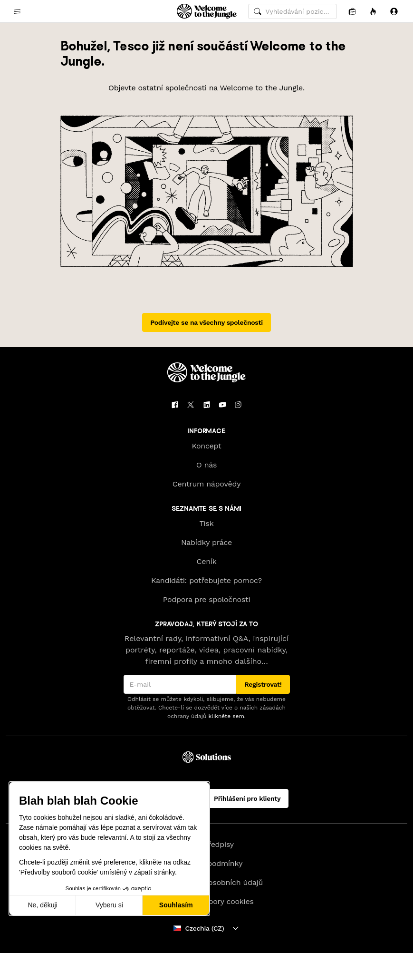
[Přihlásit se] (393, 11)
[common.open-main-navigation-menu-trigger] (17, 11)
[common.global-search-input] (292, 11)
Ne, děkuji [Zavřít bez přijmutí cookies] (42, 905)
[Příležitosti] (373, 11)
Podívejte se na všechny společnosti (206, 322)
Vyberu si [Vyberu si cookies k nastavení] (109, 905)
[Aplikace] (352, 11)
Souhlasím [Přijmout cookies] (176, 905)
